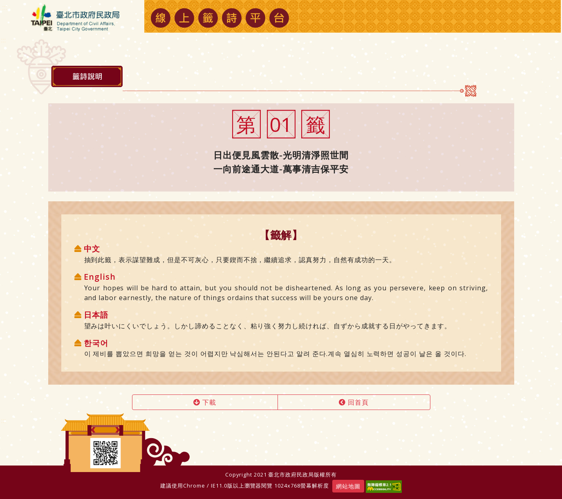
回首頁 (354, 402)
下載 (204, 402)
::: (3, 420)
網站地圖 (348, 486)
